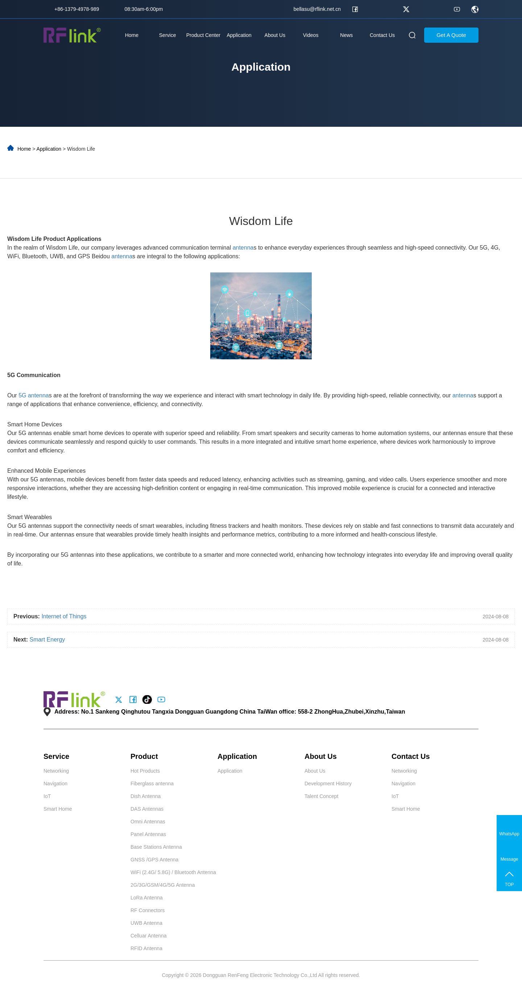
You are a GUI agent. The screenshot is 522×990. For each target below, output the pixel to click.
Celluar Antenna (148, 936)
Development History (328, 783)
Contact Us (382, 35)
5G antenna (33, 395)
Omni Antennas (147, 821)
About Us (275, 35)
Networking (56, 771)
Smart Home (58, 809)
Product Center (203, 35)
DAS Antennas (146, 809)
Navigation (55, 783)
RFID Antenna (146, 948)
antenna (243, 248)
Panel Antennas (148, 834)
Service (167, 35)
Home (131, 35)
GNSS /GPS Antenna (154, 859)
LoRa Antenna (146, 898)
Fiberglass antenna (152, 783)
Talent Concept (321, 796)
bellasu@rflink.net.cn (317, 9)
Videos (311, 35)
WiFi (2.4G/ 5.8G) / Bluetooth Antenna (173, 872)
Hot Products (145, 771)
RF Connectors (147, 910)
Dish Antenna (145, 796)
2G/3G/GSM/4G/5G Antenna (162, 885)
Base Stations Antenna (156, 847)
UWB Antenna (146, 923)
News (346, 35)
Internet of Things (63, 616)
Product (144, 756)
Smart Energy (47, 639)
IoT (47, 796)
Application (239, 35)
